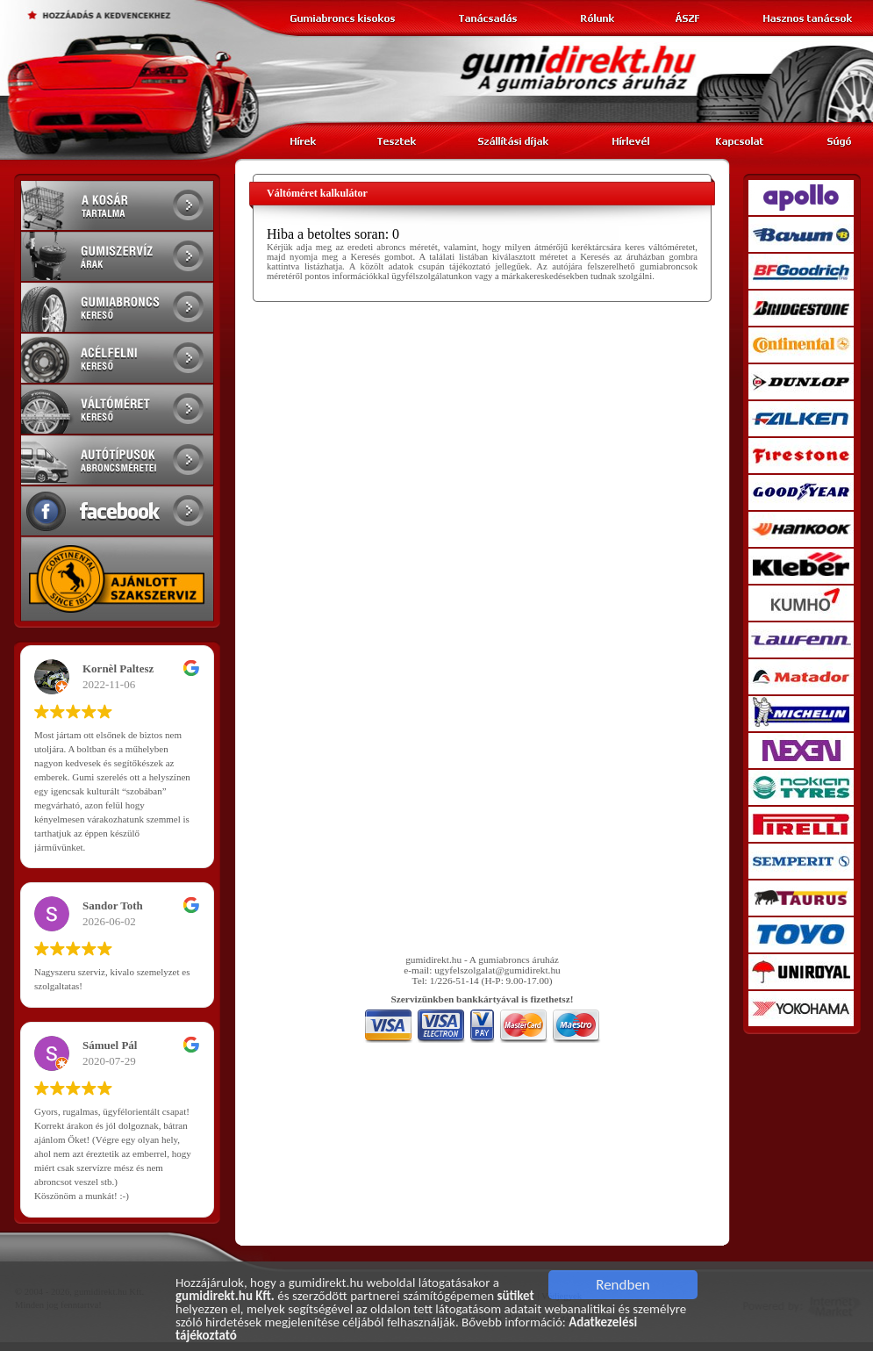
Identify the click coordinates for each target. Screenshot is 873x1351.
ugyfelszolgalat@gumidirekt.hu (497, 970)
